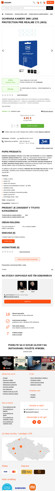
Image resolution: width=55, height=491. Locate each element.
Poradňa (33, 395)
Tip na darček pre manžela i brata (8, 422)
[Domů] (2, 14)
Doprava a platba (8, 380)
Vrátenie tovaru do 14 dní (10, 391)
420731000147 (16, 295)
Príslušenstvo (9, 14)
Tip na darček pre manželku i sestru (8, 418)
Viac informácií (6, 106)
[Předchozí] (3, 51)
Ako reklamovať (7, 389)
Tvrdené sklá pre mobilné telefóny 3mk (13, 217)
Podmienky (39, 82)
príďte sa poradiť (17, 334)
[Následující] (52, 51)
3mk (51, 14)
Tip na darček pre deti (9, 407)
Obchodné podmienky (9, 382)
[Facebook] (34, 422)
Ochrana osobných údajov (10, 393)
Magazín (33, 397)
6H (52, 269)
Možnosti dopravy (47, 111)
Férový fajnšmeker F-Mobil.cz (39, 378)
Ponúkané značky (36, 380)
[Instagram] (39, 422)
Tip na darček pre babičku (8, 410)
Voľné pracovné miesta (37, 382)
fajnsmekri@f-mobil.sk (11, 297)
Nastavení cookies (36, 384)
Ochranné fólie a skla (21, 14)
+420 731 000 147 (26, 142)
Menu (50, 2)
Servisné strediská (8, 387)
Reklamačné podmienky (10, 384)
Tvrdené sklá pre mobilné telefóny (38, 14)
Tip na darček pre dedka (8, 414)
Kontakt (5, 378)
